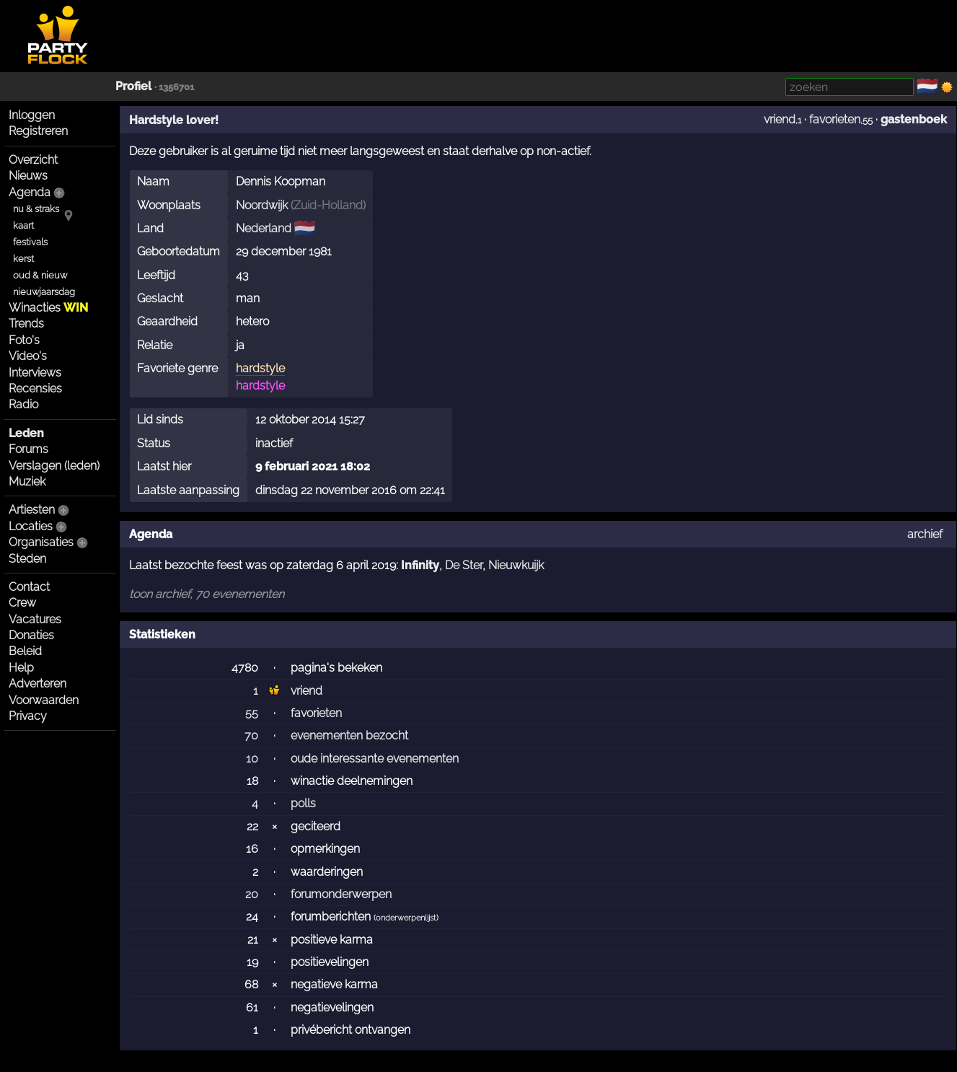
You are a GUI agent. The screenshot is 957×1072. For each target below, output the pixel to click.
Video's (28, 356)
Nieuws (28, 176)
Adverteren (37, 683)
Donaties (31, 635)
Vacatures (35, 619)
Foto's (24, 340)
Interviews (35, 372)
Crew (22, 603)
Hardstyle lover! (174, 120)
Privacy (28, 716)
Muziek (27, 481)
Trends (26, 323)
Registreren (38, 131)
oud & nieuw (40, 275)
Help (21, 668)
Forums (28, 449)
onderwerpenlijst (406, 918)
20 (251, 894)
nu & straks (36, 208)
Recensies (35, 388)
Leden (26, 433)
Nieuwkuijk (516, 565)
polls (303, 803)
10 (252, 758)
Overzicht (33, 160)
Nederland (263, 228)
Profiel (133, 86)
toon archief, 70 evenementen (206, 594)
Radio (23, 404)
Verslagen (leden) (54, 466)
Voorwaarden (44, 700)
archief (925, 534)
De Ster (463, 565)
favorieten (834, 119)
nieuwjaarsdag (44, 291)
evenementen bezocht (349, 735)
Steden (27, 559)
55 (251, 713)
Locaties (31, 526)
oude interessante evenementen (375, 758)
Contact (29, 587)
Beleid (25, 651)
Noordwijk (262, 205)
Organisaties (41, 542)
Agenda (29, 192)
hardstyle (260, 368)
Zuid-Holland (328, 205)
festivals (30, 242)
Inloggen (32, 115)
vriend (779, 119)
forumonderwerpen (341, 894)
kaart (23, 225)
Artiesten (32, 510)
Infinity (420, 565)
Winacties (48, 308)
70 (251, 735)
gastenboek (914, 119)
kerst (23, 258)
